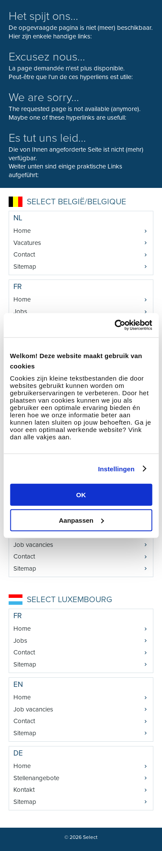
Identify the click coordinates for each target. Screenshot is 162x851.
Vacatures (27, 243)
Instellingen (116, 468)
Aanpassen (81, 520)
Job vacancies (33, 545)
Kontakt (24, 790)
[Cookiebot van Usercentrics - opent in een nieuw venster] (115, 325)
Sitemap (24, 266)
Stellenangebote (36, 778)
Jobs (20, 311)
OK (81, 495)
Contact (24, 254)
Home (22, 231)
